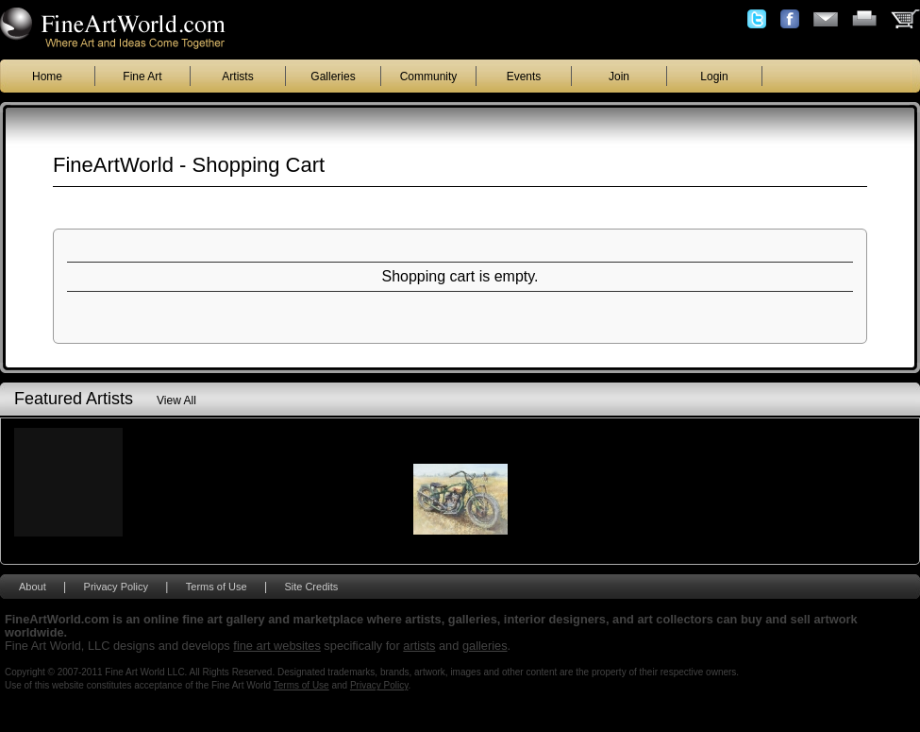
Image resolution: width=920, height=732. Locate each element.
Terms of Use (216, 586)
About (32, 586)
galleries (485, 645)
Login (714, 76)
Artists (237, 76)
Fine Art (142, 76)
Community (429, 76)
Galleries (332, 76)
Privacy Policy (116, 586)
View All (176, 400)
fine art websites (276, 645)
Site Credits (311, 586)
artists (419, 645)
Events (524, 76)
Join (619, 76)
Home (47, 76)
